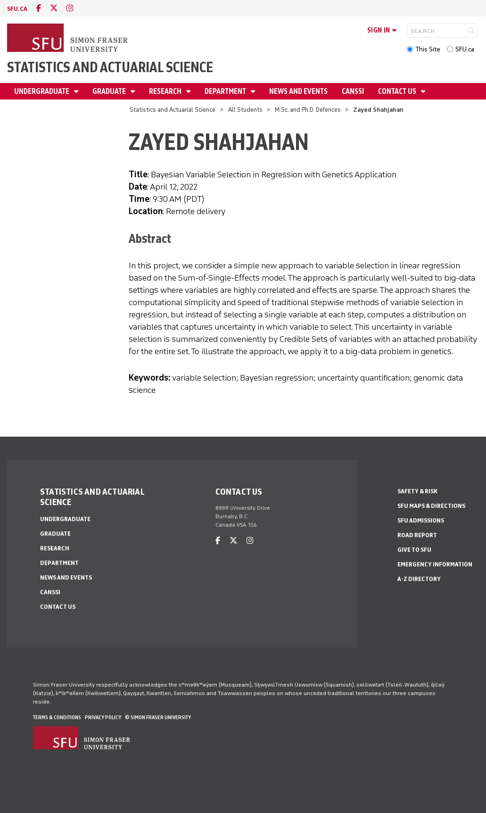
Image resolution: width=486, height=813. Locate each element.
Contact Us (398, 91)
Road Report (417, 535)
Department (226, 91)
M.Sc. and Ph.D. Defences (308, 109)
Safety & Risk (417, 491)
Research (166, 91)
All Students (245, 109)
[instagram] (69, 8)
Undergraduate (42, 91)
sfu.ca (17, 9)
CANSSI (353, 91)
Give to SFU (414, 550)
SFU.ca (464, 49)
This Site (427, 49)
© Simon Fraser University (158, 717)
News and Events (298, 91)
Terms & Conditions (57, 717)
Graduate (109, 91)
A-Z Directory (419, 579)
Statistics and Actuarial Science (110, 67)
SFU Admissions (420, 520)
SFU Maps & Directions (431, 506)
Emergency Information (434, 564)
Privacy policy (103, 717)
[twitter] (54, 8)
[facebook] (38, 8)
